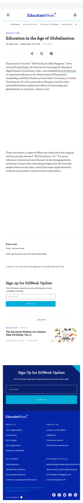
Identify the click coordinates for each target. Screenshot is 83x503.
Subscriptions (12, 464)
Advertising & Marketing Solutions (63, 464)
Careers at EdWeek (15, 450)
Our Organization (14, 430)
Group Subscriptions (15, 475)
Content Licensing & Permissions (21, 480)
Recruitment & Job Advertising (61, 469)
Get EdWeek (12, 459)
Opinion (23, 328)
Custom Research (55, 480)
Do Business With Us (57, 459)
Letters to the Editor (56, 430)
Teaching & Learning (49, 24)
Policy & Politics (30, 24)
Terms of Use (11, 490)
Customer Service (54, 440)
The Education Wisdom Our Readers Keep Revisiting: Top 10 (26, 333)
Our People (11, 440)
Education (13, 33)
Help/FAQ (50, 435)
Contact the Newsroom (57, 445)
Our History (11, 435)
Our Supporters (13, 445)
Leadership (15, 24)
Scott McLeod (68, 70)
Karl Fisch (23, 67)
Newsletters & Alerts (15, 469)
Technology (67, 24)
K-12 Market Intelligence (58, 475)
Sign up (41, 399)
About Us (11, 425)
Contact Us (52, 425)
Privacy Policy (24, 490)
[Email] (41, 389)
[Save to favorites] (41, 53)
